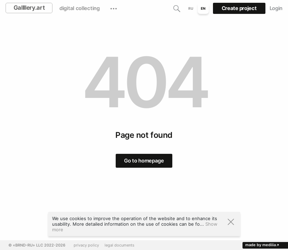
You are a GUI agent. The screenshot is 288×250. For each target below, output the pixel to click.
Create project (239, 8)
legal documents (119, 245)
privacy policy (86, 245)
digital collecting (79, 8)
